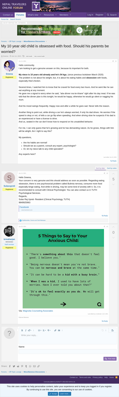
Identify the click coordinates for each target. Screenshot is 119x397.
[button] (40, 14)
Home (111, 377)
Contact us (8, 15)
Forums (20, 15)
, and (34, 220)
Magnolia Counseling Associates (38, 311)
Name (21, 347)
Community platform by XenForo (59, 381)
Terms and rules (85, 377)
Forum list (4, 19)
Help (106, 377)
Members (64, 15)
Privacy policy (98, 377)
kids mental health (39, 56)
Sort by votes (112, 168)
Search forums (15, 19)
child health (29, 56)
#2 (107, 173)
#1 (116, 61)
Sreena (5, 56)
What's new (33, 15)
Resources (49, 15)
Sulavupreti (9, 186)
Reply (114, 161)
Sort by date (100, 168)
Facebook (24, 207)
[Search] (112, 14)
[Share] (113, 61)
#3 (107, 226)
